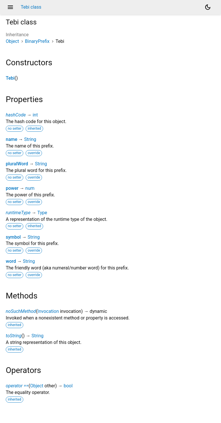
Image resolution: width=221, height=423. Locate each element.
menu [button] (10, 7)
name (11, 139)
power (12, 188)
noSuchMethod (21, 311)
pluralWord (17, 163)
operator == (17, 385)
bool (68, 385)
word (11, 261)
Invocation (48, 311)
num (30, 188)
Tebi (10, 78)
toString (13, 335)
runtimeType (18, 212)
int (35, 115)
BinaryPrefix (37, 41)
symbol (13, 237)
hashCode (16, 115)
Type (42, 212)
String (30, 139)
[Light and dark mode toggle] (207, 7)
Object (12, 41)
